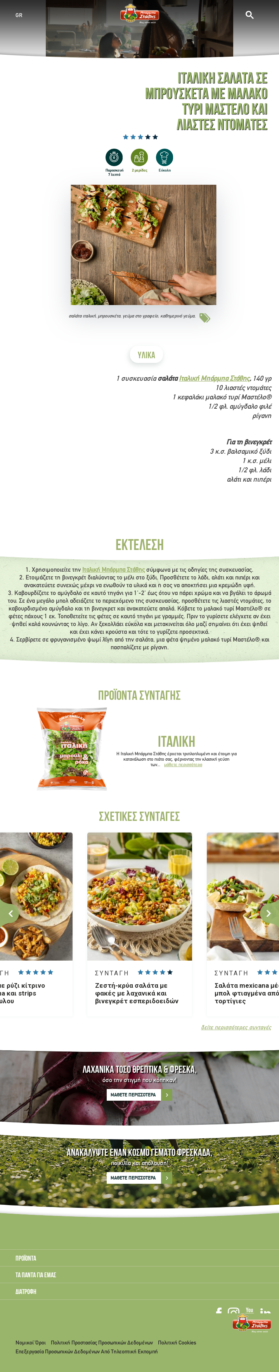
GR (19, 15)
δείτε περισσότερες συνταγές (236, 1027)
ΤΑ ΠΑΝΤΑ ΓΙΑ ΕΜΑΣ (36, 1275)
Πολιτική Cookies (177, 1343)
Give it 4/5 (148, 136)
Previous (9, 913)
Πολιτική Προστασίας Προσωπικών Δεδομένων (102, 1343)
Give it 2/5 (133, 136)
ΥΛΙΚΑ (146, 356)
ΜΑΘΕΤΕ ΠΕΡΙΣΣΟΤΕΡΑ (133, 1095)
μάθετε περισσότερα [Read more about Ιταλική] (183, 765)
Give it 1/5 (125, 136)
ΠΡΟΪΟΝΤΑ (26, 1259)
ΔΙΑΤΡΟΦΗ (26, 1292)
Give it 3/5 (140, 136)
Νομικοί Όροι (31, 1343)
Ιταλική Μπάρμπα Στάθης (214, 379)
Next (269, 913)
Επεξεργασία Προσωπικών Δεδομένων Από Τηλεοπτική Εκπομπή (87, 1352)
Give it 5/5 (155, 136)
